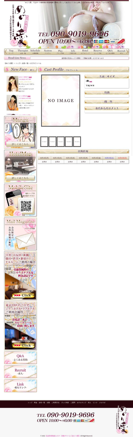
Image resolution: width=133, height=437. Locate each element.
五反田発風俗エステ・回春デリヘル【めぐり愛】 (62, 436)
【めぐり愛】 (9, 63)
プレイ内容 (60, 51)
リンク (95, 402)
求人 (122, 51)
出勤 (35, 51)
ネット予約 (97, 51)
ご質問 (110, 51)
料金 (48, 51)
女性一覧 (23, 51)
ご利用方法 (72, 51)
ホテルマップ (85, 51)
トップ (10, 51)
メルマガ (102, 402)
